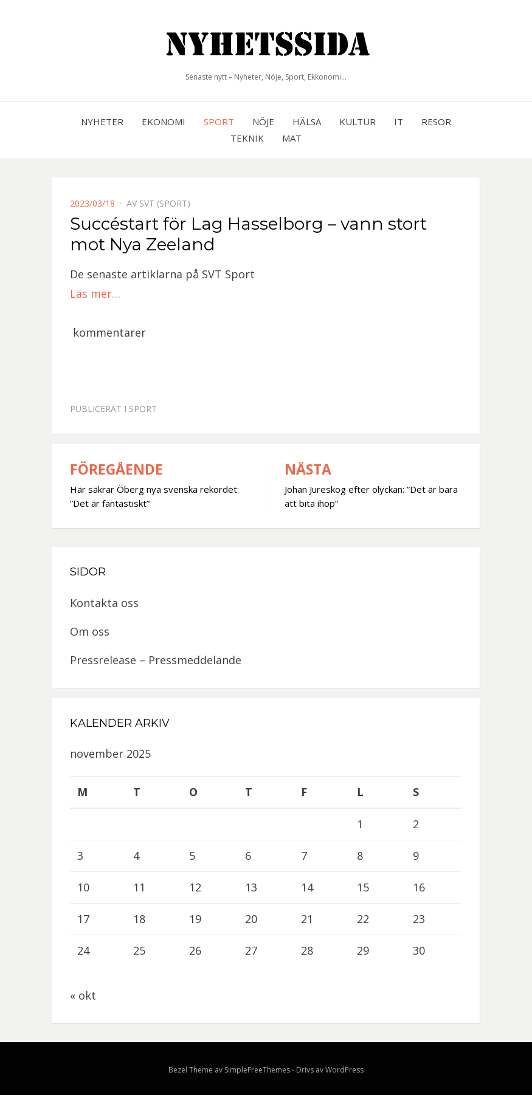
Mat (292, 138)
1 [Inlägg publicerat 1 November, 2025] (360, 824)
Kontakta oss (104, 603)
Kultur (357, 121)
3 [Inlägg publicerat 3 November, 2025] (80, 855)
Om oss (89, 631)
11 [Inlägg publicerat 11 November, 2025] (139, 887)
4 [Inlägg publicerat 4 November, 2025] (136, 855)
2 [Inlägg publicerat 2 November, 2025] (416, 824)
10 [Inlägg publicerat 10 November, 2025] (83, 887)
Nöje (263, 121)
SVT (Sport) (164, 203)
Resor (436, 121)
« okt (83, 995)
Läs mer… (95, 293)
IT (398, 121)
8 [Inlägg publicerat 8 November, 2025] (360, 855)
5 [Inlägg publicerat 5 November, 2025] (192, 855)
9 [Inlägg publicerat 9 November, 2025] (416, 855)
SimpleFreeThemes (257, 1070)
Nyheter (102, 121)
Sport (219, 121)
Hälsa (306, 121)
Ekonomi (163, 121)
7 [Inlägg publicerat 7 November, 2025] (304, 855)
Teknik (247, 138)
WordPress (344, 1070)
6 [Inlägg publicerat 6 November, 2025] (248, 855)
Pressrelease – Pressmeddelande (155, 660)
